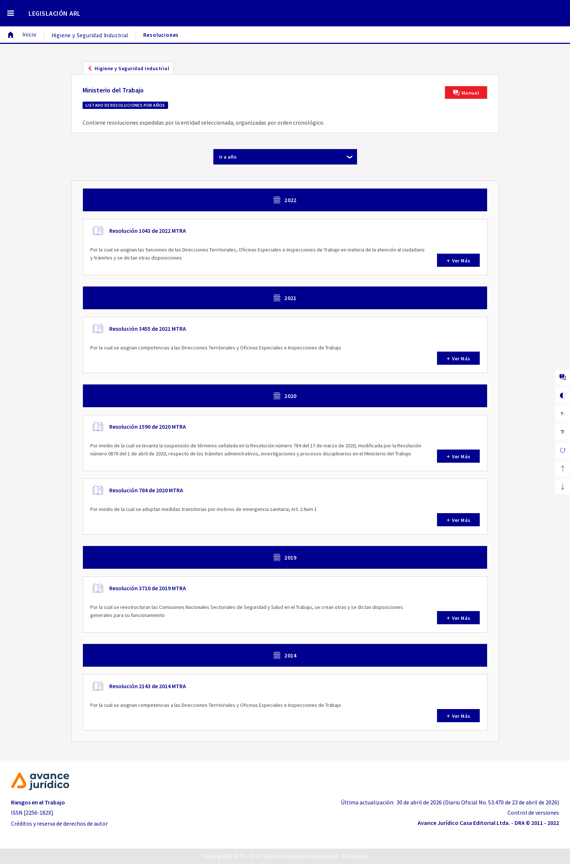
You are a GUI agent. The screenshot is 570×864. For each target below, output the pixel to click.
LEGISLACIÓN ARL (54, 13)
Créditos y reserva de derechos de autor (59, 823)
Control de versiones (533, 812)
